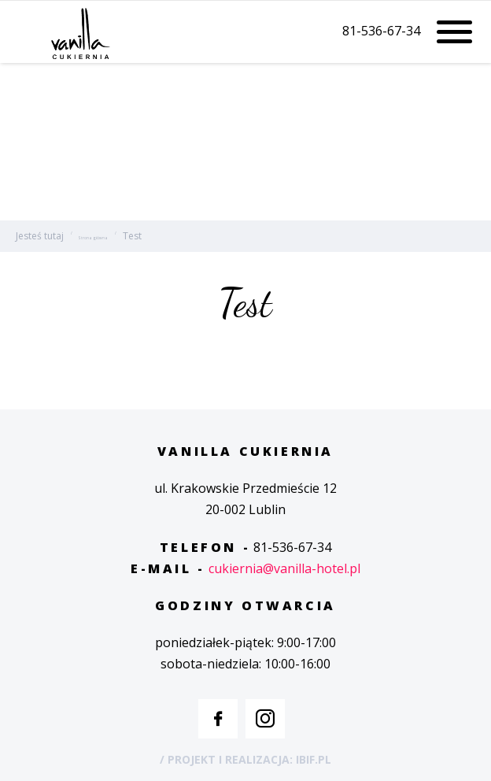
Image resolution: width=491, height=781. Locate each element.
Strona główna (93, 237)
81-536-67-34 (381, 31)
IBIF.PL (313, 759)
